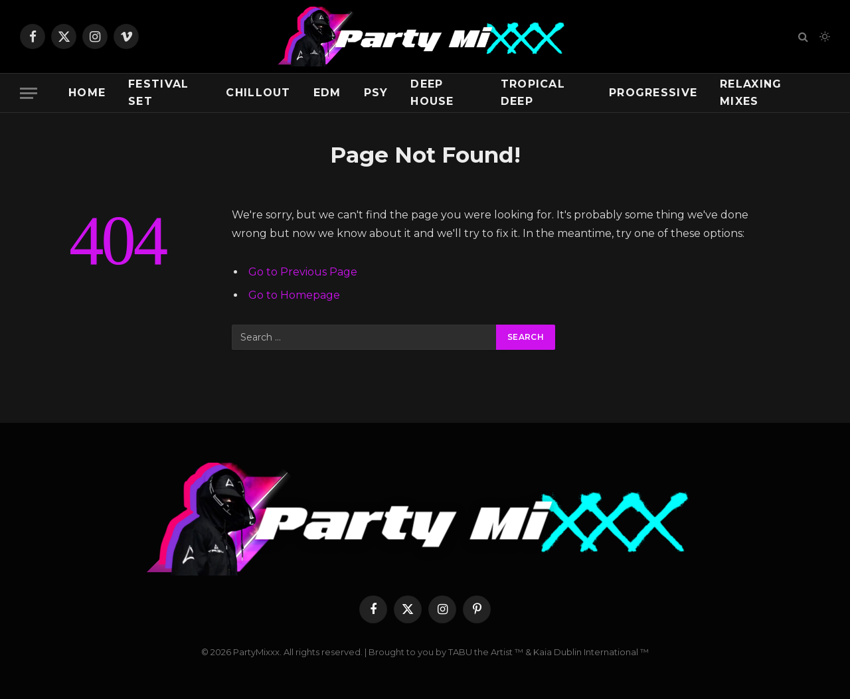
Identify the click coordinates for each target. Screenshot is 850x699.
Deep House (432, 93)
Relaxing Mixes (751, 93)
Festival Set (158, 93)
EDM (327, 92)
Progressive (653, 92)
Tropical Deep (533, 93)
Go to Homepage (294, 295)
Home (87, 92)
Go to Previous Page (302, 272)
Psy (376, 92)
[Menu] (28, 93)
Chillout (258, 92)
